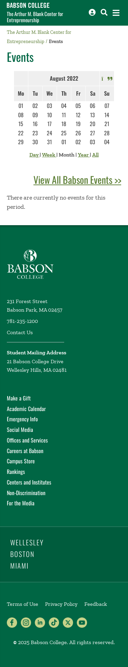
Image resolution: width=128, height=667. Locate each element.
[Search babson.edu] (104, 12)
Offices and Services (27, 440)
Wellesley (27, 542)
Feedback (95, 604)
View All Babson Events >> (77, 180)
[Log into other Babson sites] (92, 12)
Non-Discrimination (26, 493)
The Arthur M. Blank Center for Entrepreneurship (35, 17)
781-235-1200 (22, 321)
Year (84, 154)
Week (49, 154)
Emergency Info (22, 419)
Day (34, 154)
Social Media (20, 429)
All (95, 154)
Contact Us (20, 332)
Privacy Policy (61, 604)
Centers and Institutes (29, 482)
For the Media (20, 503)
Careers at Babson (25, 451)
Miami (19, 565)
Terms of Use (22, 604)
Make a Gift (19, 398)
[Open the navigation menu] (116, 12)
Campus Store (21, 461)
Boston (22, 554)
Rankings (16, 471)
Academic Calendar (26, 409)
